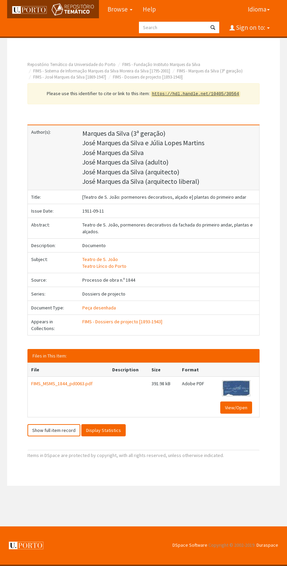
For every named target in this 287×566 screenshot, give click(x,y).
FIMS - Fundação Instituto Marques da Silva (161, 64)
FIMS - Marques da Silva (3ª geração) (210, 71)
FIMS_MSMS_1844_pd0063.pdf (62, 383)
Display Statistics (103, 430)
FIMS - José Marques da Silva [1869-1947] (69, 77)
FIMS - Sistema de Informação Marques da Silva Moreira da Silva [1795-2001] (101, 71)
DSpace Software (189, 545)
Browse (119, 9)
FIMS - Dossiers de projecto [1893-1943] (148, 77)
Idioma (259, 9)
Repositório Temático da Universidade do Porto (71, 64)
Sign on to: (252, 27)
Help (149, 9)
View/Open (236, 408)
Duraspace (267, 545)
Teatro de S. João (100, 259)
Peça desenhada (99, 308)
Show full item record (54, 430)
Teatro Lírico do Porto (104, 266)
